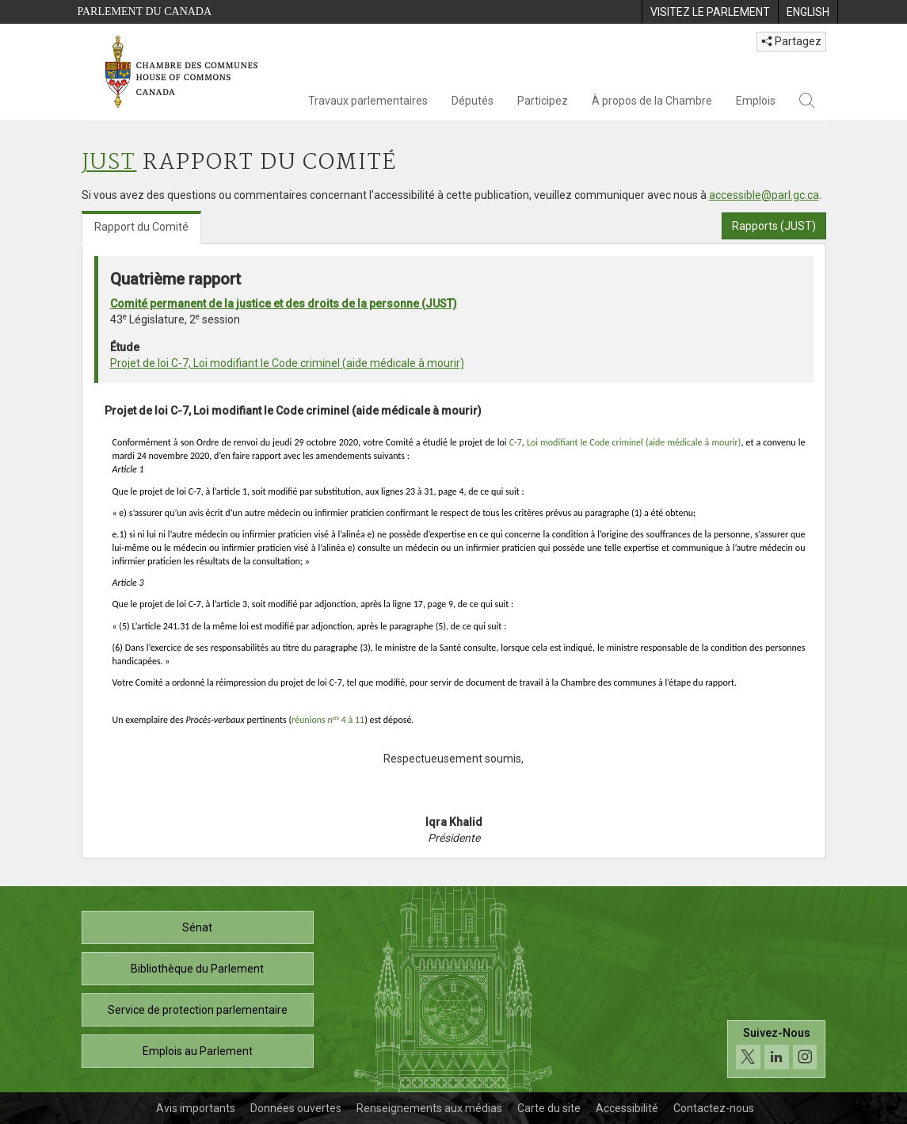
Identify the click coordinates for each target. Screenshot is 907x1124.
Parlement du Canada (145, 11)
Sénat (197, 927)
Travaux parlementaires (368, 100)
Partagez (791, 41)
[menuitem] (710, 12)
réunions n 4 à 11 (328, 719)
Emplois (756, 100)
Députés (473, 100)
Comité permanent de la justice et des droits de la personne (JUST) (283, 303)
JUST (109, 163)
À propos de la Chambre (652, 100)
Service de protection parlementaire (198, 1010)
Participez (542, 100)
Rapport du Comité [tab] (141, 226)
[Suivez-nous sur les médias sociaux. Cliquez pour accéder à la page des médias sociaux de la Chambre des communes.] (776, 1049)
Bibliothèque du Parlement (197, 968)
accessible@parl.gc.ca (764, 195)
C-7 (515, 442)
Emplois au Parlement (198, 1051)
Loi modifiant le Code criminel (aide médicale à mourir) (634, 442)
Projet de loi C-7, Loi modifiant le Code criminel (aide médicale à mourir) (287, 363)
